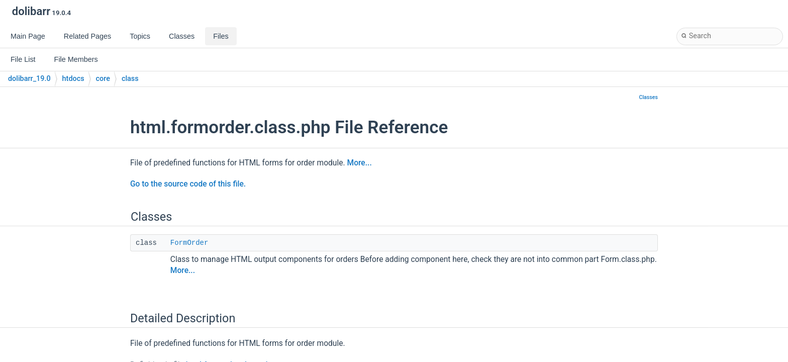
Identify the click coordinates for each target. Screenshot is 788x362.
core (103, 78)
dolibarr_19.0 (29, 78)
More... (359, 162)
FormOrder (189, 243)
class (130, 78)
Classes (648, 97)
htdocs (73, 78)
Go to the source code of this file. (188, 184)
